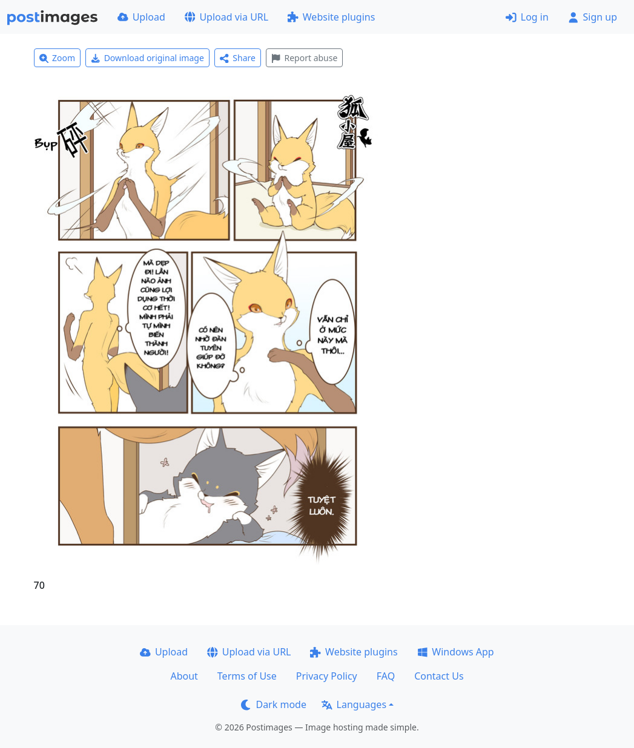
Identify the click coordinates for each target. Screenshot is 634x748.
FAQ (386, 676)
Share (238, 58)
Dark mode (273, 704)
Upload (141, 17)
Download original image (147, 58)
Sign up (592, 17)
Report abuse (304, 58)
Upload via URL (226, 17)
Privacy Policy (326, 676)
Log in (527, 17)
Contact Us (438, 676)
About (183, 676)
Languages (354, 704)
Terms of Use (247, 676)
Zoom (57, 58)
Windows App (455, 651)
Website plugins (331, 17)
